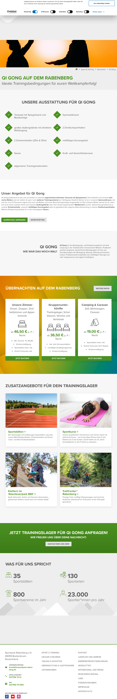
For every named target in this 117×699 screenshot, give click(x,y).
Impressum (83, 686)
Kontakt (82, 652)
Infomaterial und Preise (91, 669)
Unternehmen (49, 669)
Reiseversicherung (88, 674)
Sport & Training (50, 652)
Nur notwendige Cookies (102, 17)
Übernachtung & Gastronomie (58, 665)
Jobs (80, 678)
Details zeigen (97, 25)
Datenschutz (85, 691)
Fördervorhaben (87, 682)
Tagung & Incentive (52, 661)
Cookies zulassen (101, 5)
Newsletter (84, 665)
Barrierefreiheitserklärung (93, 661)
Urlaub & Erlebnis (51, 656)
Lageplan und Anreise (89, 656)
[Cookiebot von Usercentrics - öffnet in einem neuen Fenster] (12, 25)
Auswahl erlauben (102, 11)
